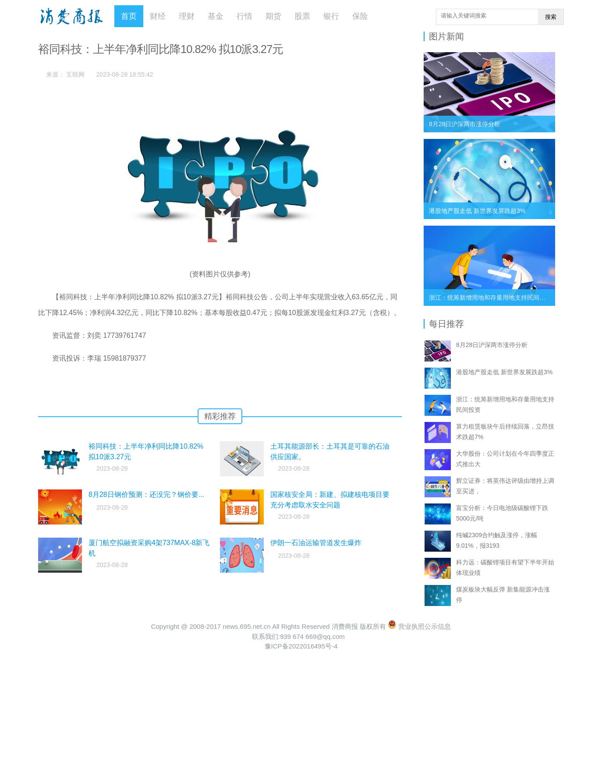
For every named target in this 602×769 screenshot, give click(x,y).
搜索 (550, 17)
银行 (331, 16)
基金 (215, 16)
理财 (187, 16)
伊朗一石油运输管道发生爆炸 (315, 542)
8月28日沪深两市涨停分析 (464, 124)
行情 (244, 16)
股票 (302, 16)
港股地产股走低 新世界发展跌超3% (477, 210)
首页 (129, 16)
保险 (360, 16)
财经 (158, 16)
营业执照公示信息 (419, 626)
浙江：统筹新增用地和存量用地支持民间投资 (490, 297)
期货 (273, 16)
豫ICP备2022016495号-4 (301, 646)
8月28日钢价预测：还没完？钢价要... (146, 494)
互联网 (75, 74)
